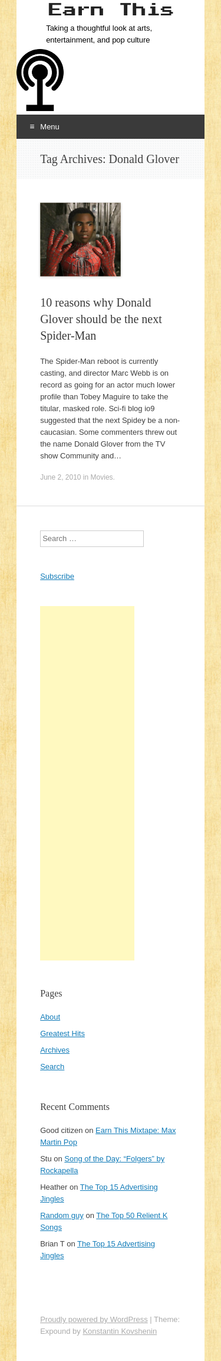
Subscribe (57, 576)
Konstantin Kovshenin (120, 1331)
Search (52, 1066)
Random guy (62, 1215)
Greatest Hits (62, 1033)
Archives (55, 1050)
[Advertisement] (87, 783)
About (50, 1016)
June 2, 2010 (60, 477)
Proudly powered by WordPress (94, 1319)
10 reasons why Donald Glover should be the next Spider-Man (101, 319)
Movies (102, 477)
